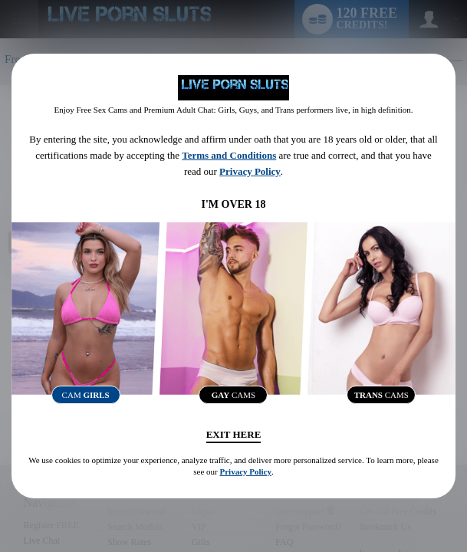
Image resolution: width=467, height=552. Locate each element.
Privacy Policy (250, 171)
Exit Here (233, 434)
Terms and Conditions (229, 155)
